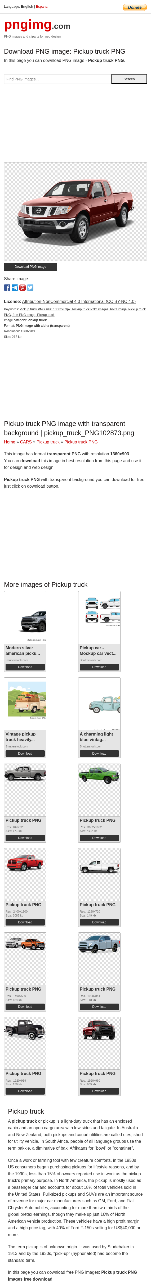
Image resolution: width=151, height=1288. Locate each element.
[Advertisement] (75, 125)
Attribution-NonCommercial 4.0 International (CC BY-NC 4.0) (79, 301)
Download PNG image (30, 267)
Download (25, 667)
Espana (41, 6)
